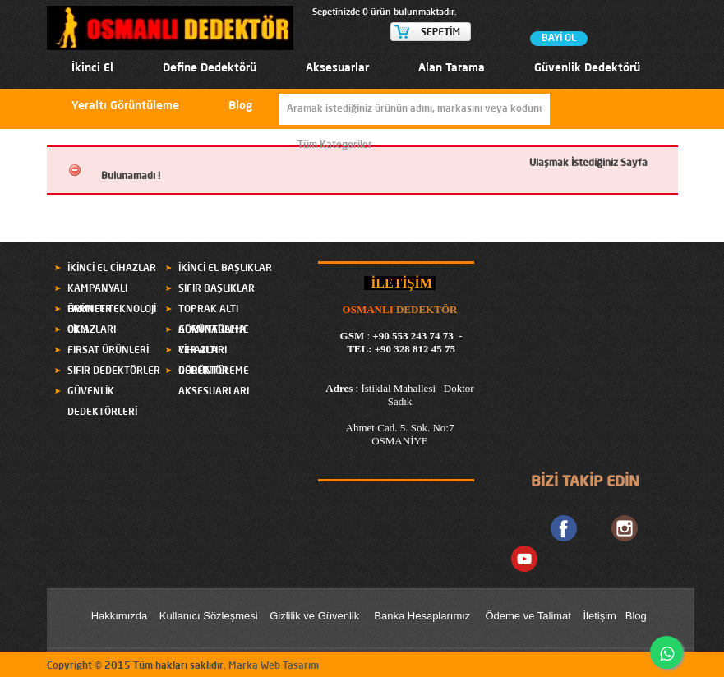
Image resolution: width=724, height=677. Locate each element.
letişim (601, 616)
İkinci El (92, 68)
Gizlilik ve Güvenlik (314, 616)
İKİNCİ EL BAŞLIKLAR (225, 269)
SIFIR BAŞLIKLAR (216, 289)
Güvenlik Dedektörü (587, 68)
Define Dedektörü (209, 68)
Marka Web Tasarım (273, 666)
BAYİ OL (559, 39)
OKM (78, 330)
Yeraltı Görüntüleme (125, 106)
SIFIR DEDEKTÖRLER (113, 371)
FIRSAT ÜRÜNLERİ (108, 351)
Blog (240, 106)
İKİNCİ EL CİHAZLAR (111, 269)
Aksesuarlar (337, 68)
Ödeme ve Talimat (529, 616)
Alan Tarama (451, 68)
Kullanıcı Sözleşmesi (208, 616)
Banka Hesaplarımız (422, 616)
